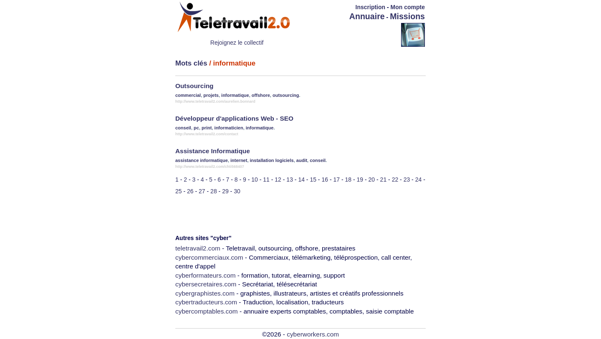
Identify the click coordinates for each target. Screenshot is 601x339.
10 (254, 179)
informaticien (229, 127)
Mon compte (408, 7)
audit (301, 160)
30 (237, 191)
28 (213, 191)
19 (360, 179)
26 (190, 191)
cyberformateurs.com (205, 275)
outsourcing (286, 95)
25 (178, 191)
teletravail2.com (197, 248)
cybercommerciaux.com (209, 257)
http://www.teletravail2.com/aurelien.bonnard (215, 101)
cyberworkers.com (313, 334)
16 (324, 179)
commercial (188, 95)
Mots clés (191, 63)
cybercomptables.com (206, 311)
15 (313, 179)
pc (196, 127)
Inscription (371, 7)
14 (301, 179)
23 (407, 179)
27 (202, 191)
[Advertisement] (352, 34)
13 (289, 179)
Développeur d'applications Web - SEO (234, 118)
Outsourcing (194, 85)
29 (225, 191)
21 (383, 179)
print (207, 127)
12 (278, 179)
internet (238, 160)
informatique (235, 95)
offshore (261, 95)
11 (266, 179)
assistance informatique (201, 160)
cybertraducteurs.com (206, 302)
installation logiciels (272, 160)
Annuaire (367, 16)
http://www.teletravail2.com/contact (206, 134)
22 (395, 179)
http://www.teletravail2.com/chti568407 (209, 166)
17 (336, 179)
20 (372, 179)
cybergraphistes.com (205, 293)
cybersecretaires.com (205, 284)
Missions (407, 16)
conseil (183, 127)
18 (348, 179)
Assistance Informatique (212, 150)
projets (211, 95)
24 (418, 179)
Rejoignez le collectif (237, 42)
